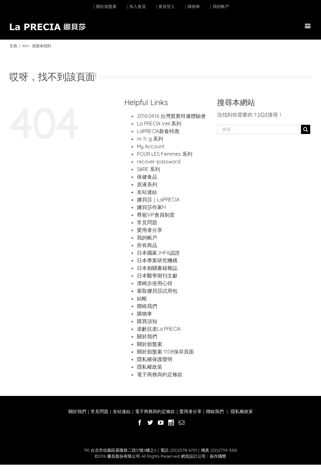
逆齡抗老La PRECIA (159, 329)
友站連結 (147, 192)
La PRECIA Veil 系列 (159, 123)
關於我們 (147, 336)
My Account (150, 146)
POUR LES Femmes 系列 (164, 154)
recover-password (158, 161)
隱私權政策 (149, 367)
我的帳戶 (147, 237)
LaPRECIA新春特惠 (158, 131)
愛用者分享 (149, 230)
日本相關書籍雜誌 (157, 268)
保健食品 (147, 177)
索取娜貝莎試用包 (157, 291)
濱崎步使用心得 (154, 283)
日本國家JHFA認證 (158, 253)
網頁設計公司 (193, 456)
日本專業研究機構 (157, 260)
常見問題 (147, 222)
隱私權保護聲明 (154, 359)
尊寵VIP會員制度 (156, 215)
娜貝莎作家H (151, 207)
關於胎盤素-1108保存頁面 (165, 351)
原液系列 (147, 184)
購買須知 (147, 321)
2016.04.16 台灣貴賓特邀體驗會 (171, 116)
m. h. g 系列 (150, 139)
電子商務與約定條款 (160, 374)
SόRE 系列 (148, 169)
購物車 (144, 313)
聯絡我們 (147, 306)
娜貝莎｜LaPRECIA (158, 199)
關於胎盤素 (149, 344)
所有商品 (147, 245)
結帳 (142, 298)
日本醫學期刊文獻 (157, 275)
